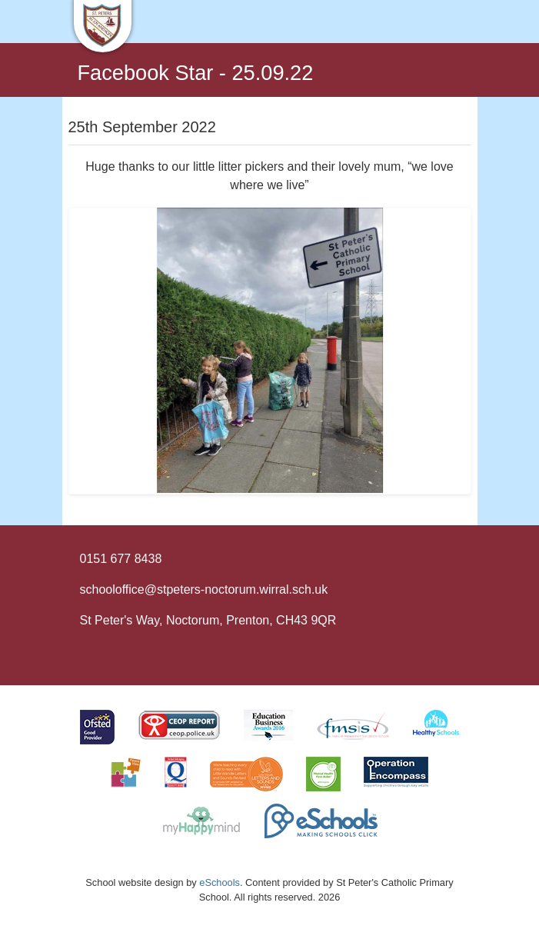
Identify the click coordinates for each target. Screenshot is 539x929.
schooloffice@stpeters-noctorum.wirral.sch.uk (204, 589)
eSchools (219, 882)
